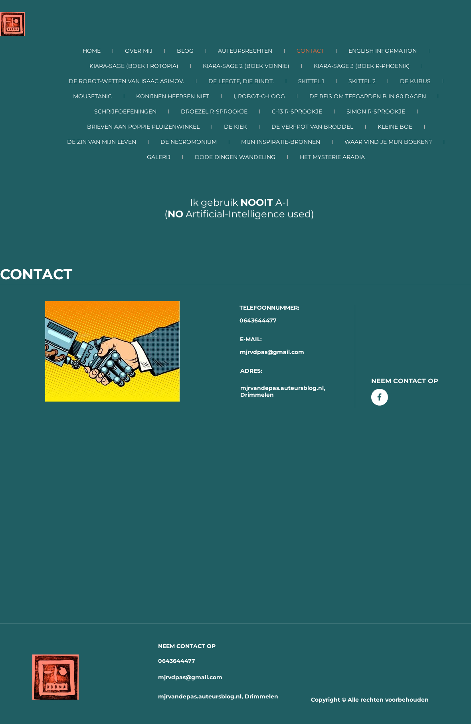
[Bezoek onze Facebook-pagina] (379, 397)
